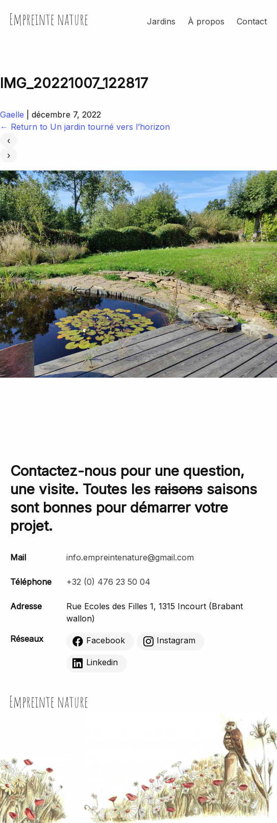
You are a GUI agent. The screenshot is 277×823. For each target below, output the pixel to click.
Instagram (169, 640)
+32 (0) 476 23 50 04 (108, 582)
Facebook (98, 640)
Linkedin (95, 662)
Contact (252, 21)
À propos (206, 21)
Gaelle (12, 114)
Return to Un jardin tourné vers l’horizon (85, 127)
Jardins (161, 21)
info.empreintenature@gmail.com (130, 557)
